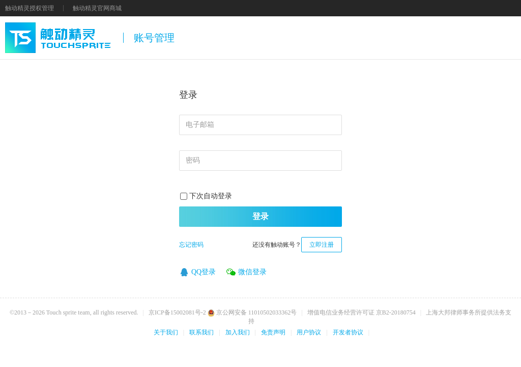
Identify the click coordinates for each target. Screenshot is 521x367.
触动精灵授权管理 (29, 8)
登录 (260, 216)
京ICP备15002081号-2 (177, 312)
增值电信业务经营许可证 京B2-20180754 (361, 312)
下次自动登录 (210, 196)
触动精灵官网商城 (97, 8)
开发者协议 (348, 332)
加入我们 (237, 332)
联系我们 (201, 332)
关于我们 (166, 332)
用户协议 (309, 332)
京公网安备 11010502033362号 (252, 312)
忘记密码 (191, 244)
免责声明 (273, 332)
